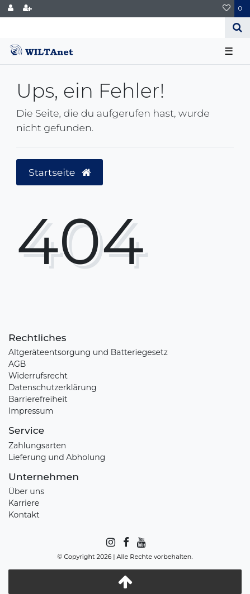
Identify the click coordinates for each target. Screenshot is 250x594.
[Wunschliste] (226, 8)
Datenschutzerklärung (52, 387)
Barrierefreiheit (38, 399)
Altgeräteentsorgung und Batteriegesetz (88, 352)
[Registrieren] (27, 8)
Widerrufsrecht (38, 376)
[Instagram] (109, 543)
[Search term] (112, 27)
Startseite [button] (60, 172)
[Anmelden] (10, 8)
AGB (17, 364)
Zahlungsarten (37, 445)
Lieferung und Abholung (56, 457)
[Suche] (237, 27)
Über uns (26, 491)
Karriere (23, 503)
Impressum (30, 411)
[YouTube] (140, 543)
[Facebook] (125, 543)
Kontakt (24, 515)
